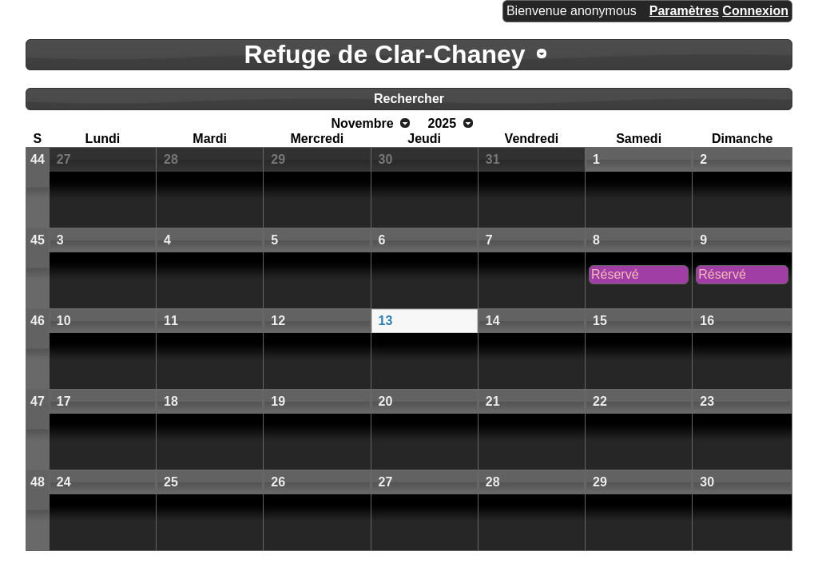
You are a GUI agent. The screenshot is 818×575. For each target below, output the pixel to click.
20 (386, 401)
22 (600, 401)
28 (171, 159)
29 (278, 159)
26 (278, 482)
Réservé (615, 274)
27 (64, 159)
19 (278, 401)
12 (278, 320)
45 (37, 240)
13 (386, 320)
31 (493, 159)
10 (64, 320)
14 (493, 320)
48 (37, 482)
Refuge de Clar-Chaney (385, 54)
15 (600, 320)
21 (493, 401)
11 (171, 320)
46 (37, 320)
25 (171, 482)
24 (64, 482)
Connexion (755, 11)
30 (386, 159)
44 (37, 159)
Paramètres (684, 11)
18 (171, 401)
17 (64, 401)
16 (707, 320)
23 (707, 401)
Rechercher (409, 98)
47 (37, 401)
